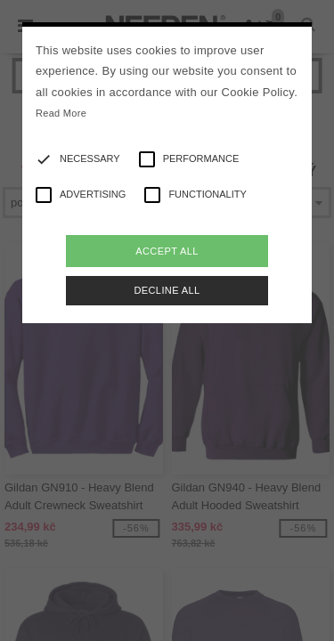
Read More (61, 113)
